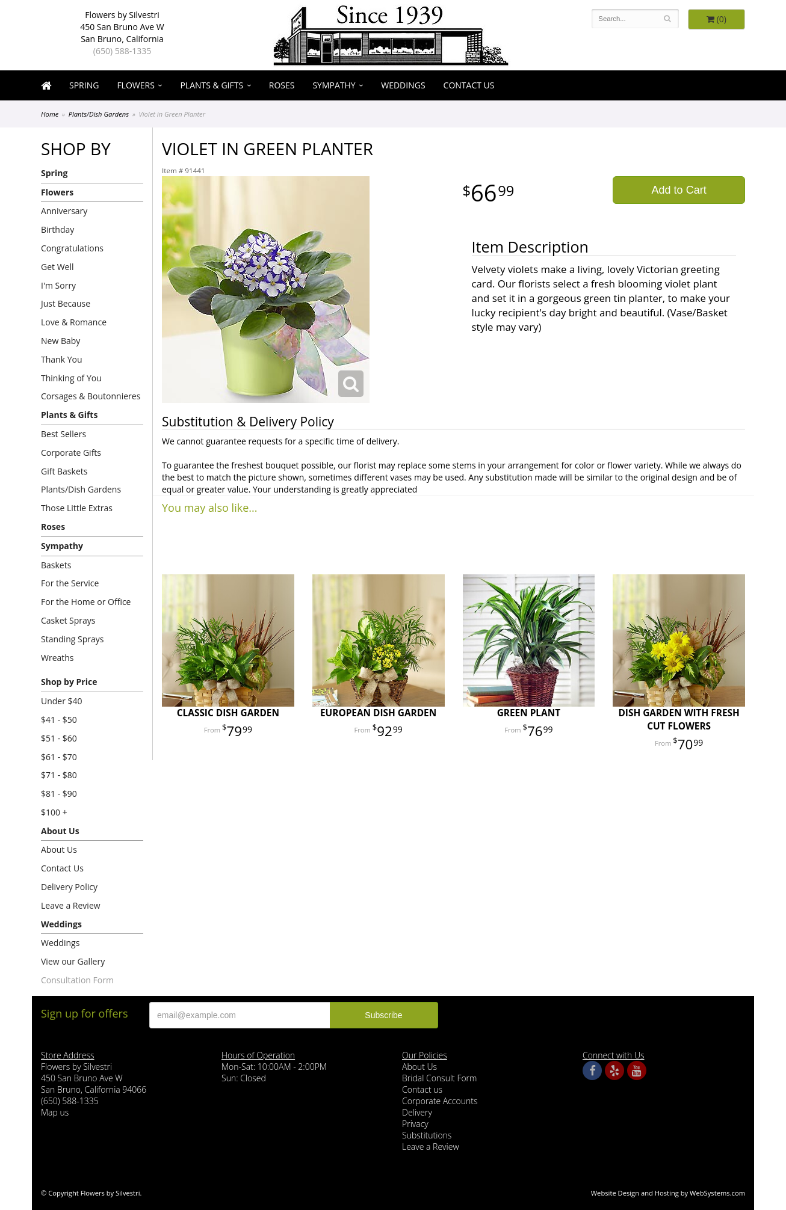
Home (49, 113)
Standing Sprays (72, 639)
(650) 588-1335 (122, 51)
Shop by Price (69, 681)
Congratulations (72, 248)
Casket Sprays (68, 620)
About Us (60, 831)
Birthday (57, 229)
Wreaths (57, 657)
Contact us (422, 1089)
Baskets (56, 565)
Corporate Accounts (439, 1101)
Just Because (65, 303)
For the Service (70, 583)
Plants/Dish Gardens (99, 113)
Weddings (403, 85)
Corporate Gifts (71, 452)
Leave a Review (71, 905)
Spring (84, 85)
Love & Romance (74, 322)
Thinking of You (71, 378)
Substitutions (426, 1135)
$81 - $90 (59, 793)
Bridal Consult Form (439, 1078)
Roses (282, 85)
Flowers (135, 85)
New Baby (60, 340)
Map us (55, 1112)
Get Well (57, 266)
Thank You (61, 359)
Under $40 (61, 701)
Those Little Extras (77, 508)
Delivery (417, 1112)
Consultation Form (77, 980)
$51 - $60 (59, 738)
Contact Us (469, 85)
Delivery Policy (69, 886)
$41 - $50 (59, 719)
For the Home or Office (86, 601)
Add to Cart (679, 190)
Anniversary (64, 211)
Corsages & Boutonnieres (90, 396)
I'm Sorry (58, 285)
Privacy (415, 1123)
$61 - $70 (59, 757)
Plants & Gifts (211, 85)
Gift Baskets (64, 471)
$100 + (54, 812)
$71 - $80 (59, 775)
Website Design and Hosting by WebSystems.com (668, 1192)
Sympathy (333, 85)
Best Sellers (63, 434)
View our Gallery (73, 961)
